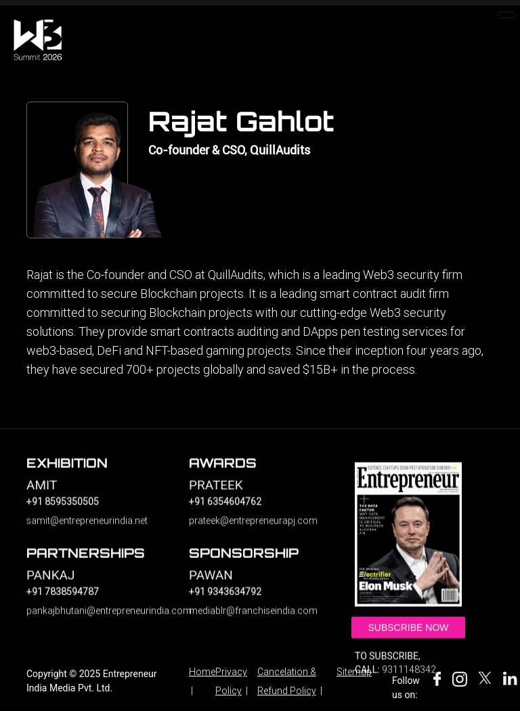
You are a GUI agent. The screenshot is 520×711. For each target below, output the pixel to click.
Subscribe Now (408, 635)
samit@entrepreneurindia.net (87, 528)
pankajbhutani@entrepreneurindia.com (97, 618)
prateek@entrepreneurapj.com (253, 528)
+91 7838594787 (62, 599)
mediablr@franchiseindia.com (253, 618)
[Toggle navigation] (506, 15)
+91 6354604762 (225, 509)
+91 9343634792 (225, 599)
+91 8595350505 (62, 509)
